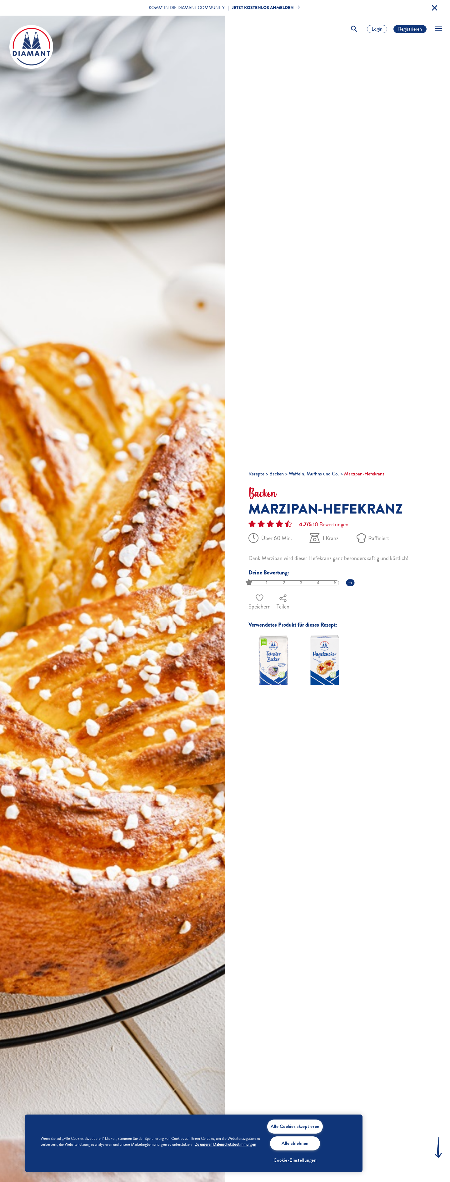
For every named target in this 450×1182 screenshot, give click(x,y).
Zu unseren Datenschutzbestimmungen (225, 1144)
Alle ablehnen (295, 1143)
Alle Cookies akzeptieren (295, 1126)
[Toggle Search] (354, 29)
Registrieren (410, 28)
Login (377, 28)
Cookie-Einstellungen (294, 1160)
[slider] (249, 582)
